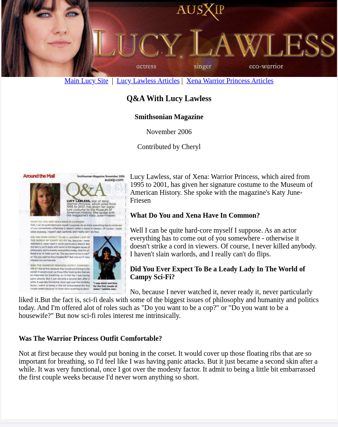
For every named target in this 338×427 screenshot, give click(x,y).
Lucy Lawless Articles (148, 80)
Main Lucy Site (87, 80)
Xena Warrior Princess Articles (230, 80)
